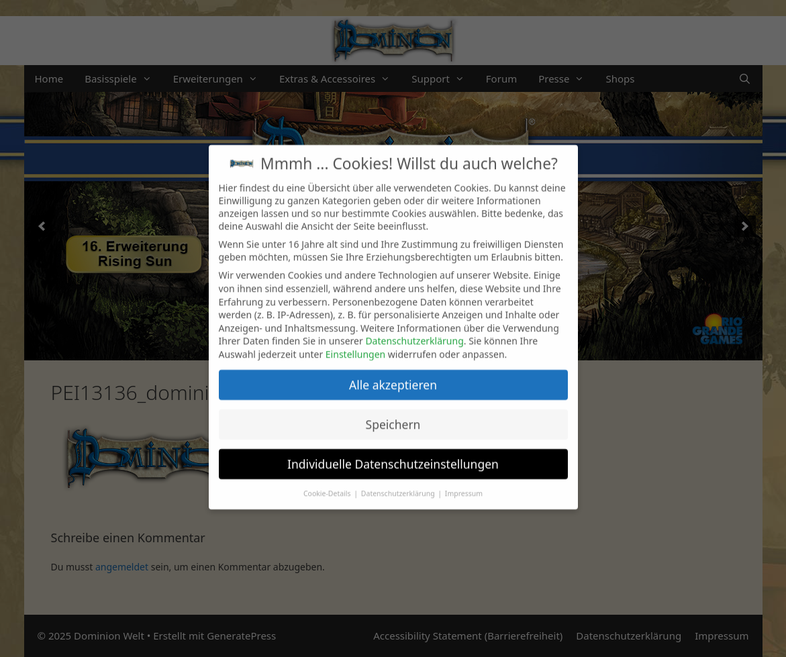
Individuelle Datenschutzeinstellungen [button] (393, 454)
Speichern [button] (393, 415)
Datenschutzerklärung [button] (399, 484)
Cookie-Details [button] (327, 484)
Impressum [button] (464, 484)
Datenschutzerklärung (414, 331)
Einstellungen (355, 344)
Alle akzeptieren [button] (393, 375)
